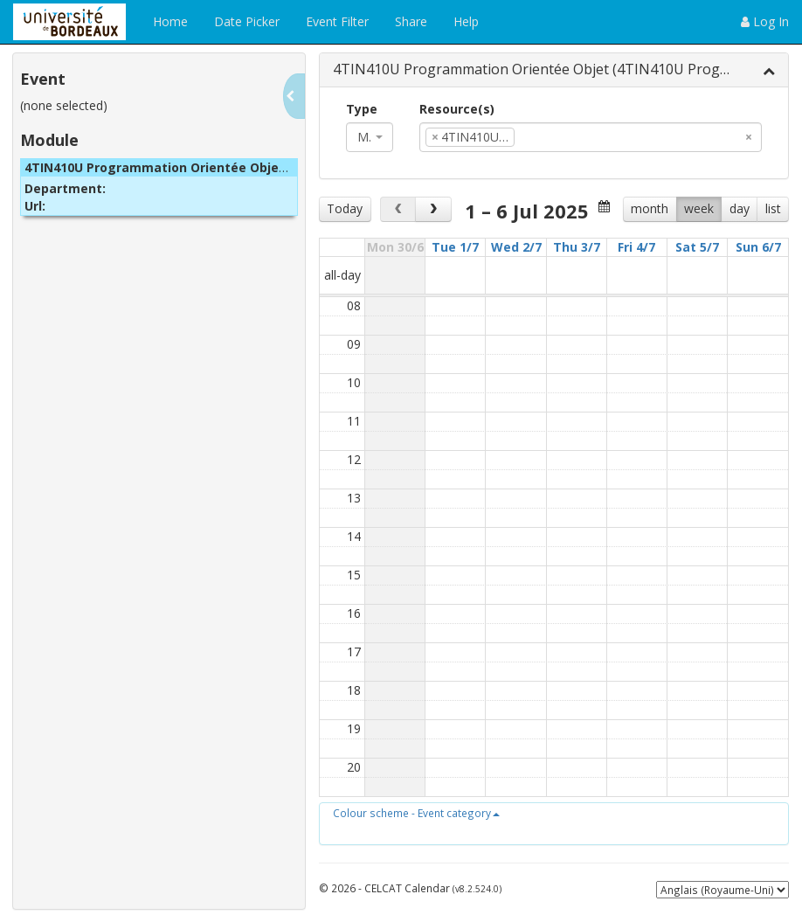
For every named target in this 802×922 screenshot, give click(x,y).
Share (411, 21)
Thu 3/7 (576, 247)
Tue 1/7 (455, 247)
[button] (416, 813)
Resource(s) (456, 109)
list (773, 208)
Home (170, 21)
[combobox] (369, 137)
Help (466, 21)
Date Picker (247, 21)
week (699, 208)
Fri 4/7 (636, 247)
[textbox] (545, 137)
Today (345, 208)
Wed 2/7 (516, 247)
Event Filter (337, 21)
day (739, 208)
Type (361, 109)
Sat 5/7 (697, 247)
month (649, 208)
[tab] (554, 70)
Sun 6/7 (758, 247)
